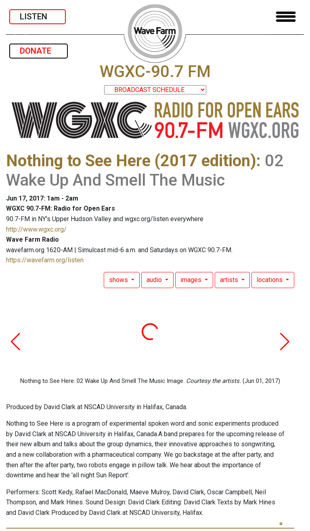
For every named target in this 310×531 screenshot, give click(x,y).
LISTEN (37, 16)
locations (270, 280)
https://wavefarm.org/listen (45, 260)
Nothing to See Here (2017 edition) (131, 160)
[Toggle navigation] (286, 17)
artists (230, 280)
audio (155, 280)
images (191, 280)
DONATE (38, 51)
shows (119, 280)
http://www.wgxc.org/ (36, 229)
